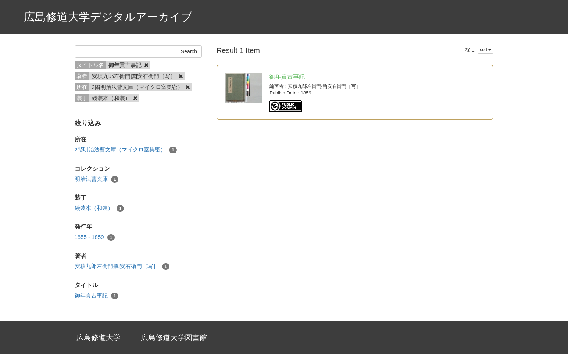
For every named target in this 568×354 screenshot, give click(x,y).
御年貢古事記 (97, 295)
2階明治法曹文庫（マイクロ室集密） (126, 149)
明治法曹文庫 (97, 179)
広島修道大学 (98, 337)
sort (485, 49)
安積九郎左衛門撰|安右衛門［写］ (122, 266)
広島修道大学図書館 (174, 337)
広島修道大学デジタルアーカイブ (108, 17)
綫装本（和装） (99, 208)
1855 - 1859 (95, 237)
